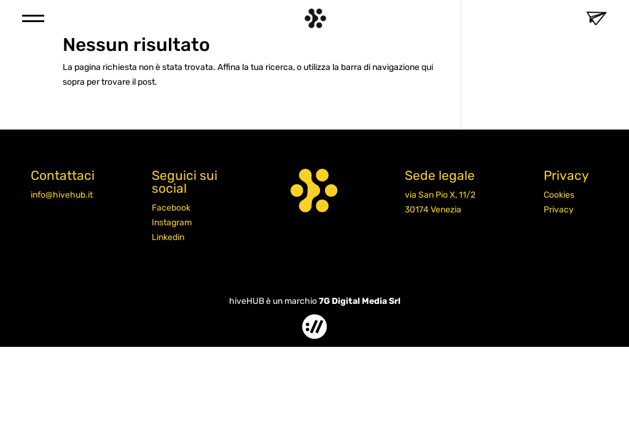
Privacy (559, 209)
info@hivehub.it (62, 195)
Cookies (559, 195)
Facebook (171, 208)
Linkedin (168, 237)
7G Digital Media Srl (359, 301)
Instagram (172, 222)
